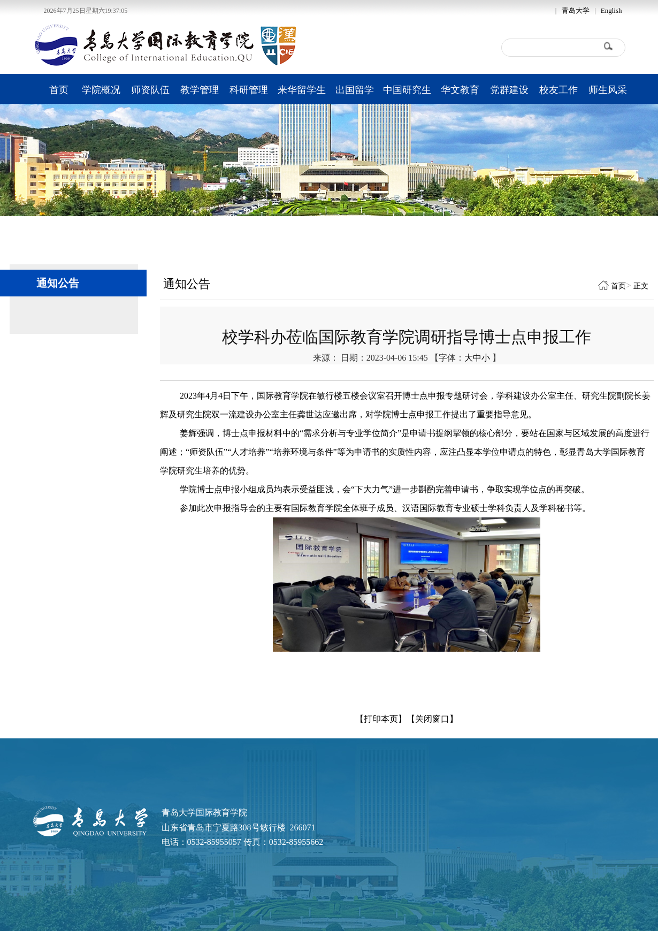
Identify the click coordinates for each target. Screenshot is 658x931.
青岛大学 (576, 10)
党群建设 (509, 90)
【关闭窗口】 (432, 718)
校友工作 (558, 90)
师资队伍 (150, 90)
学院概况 (101, 90)
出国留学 (354, 90)
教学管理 (199, 90)
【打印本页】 (381, 718)
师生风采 (607, 90)
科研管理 (248, 90)
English (611, 10)
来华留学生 (302, 90)
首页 (58, 90)
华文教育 (460, 90)
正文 (640, 286)
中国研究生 (407, 90)
